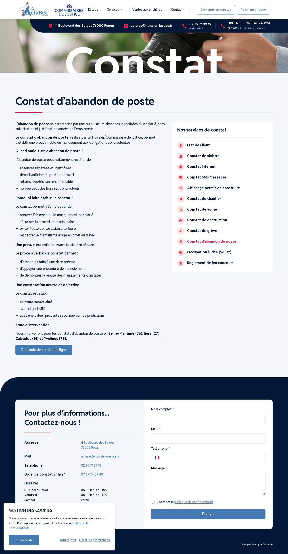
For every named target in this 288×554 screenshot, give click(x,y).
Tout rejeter (68, 540)
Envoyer (208, 513)
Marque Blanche (262, 544)
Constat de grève (197, 231)
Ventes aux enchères (147, 10)
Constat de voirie (197, 209)
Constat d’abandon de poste (206, 241)
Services (115, 10)
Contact (176, 10)
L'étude (93, 10)
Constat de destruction (202, 220)
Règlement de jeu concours (205, 263)
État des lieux (193, 145)
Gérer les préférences (94, 540)
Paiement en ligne (253, 10)
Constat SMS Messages (202, 177)
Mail (155, 429)
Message (159, 468)
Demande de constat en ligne (44, 349)
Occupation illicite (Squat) (204, 252)
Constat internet (196, 166)
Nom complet (162, 409)
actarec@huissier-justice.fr (100, 456)
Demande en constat (216, 10)
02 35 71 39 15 (91, 466)
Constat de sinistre (198, 156)
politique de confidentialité (193, 502)
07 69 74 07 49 (92, 474)
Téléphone (160, 449)
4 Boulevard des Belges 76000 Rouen (98, 445)
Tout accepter (24, 540)
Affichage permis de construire (208, 188)
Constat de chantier (199, 199)
